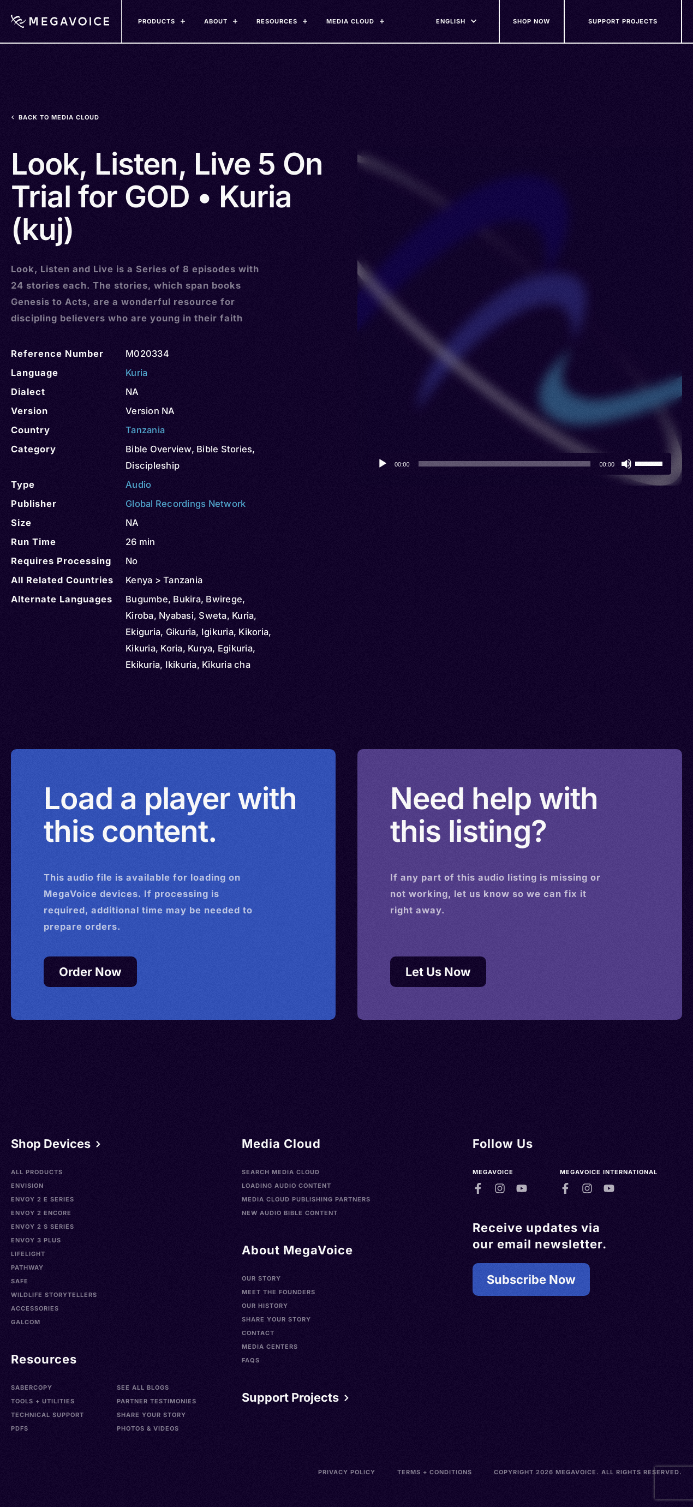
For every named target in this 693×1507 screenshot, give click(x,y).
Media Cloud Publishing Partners (306, 1199)
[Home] (60, 21)
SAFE (19, 1281)
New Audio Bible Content (290, 1213)
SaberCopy (31, 1387)
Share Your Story (151, 1415)
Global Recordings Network (186, 503)
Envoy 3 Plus (36, 1240)
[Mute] (626, 463)
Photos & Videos (148, 1428)
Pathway (27, 1267)
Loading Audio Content (286, 1185)
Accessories (35, 1308)
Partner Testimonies (156, 1401)
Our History (265, 1305)
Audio (138, 484)
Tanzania (145, 429)
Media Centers (270, 1346)
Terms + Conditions (434, 1472)
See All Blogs (143, 1387)
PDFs (19, 1428)
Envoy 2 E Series (42, 1199)
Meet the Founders (278, 1292)
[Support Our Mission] (623, 21)
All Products (37, 1172)
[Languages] (451, 21)
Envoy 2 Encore (41, 1213)
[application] (519, 464)
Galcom (25, 1322)
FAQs (251, 1360)
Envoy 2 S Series (42, 1226)
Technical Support (47, 1415)
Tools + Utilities (43, 1401)
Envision (27, 1185)
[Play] (382, 463)
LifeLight (28, 1254)
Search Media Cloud (281, 1172)
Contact (258, 1333)
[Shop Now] (532, 21)
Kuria (136, 372)
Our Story (261, 1278)
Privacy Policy (346, 1472)
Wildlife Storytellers (54, 1295)
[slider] (505, 464)
